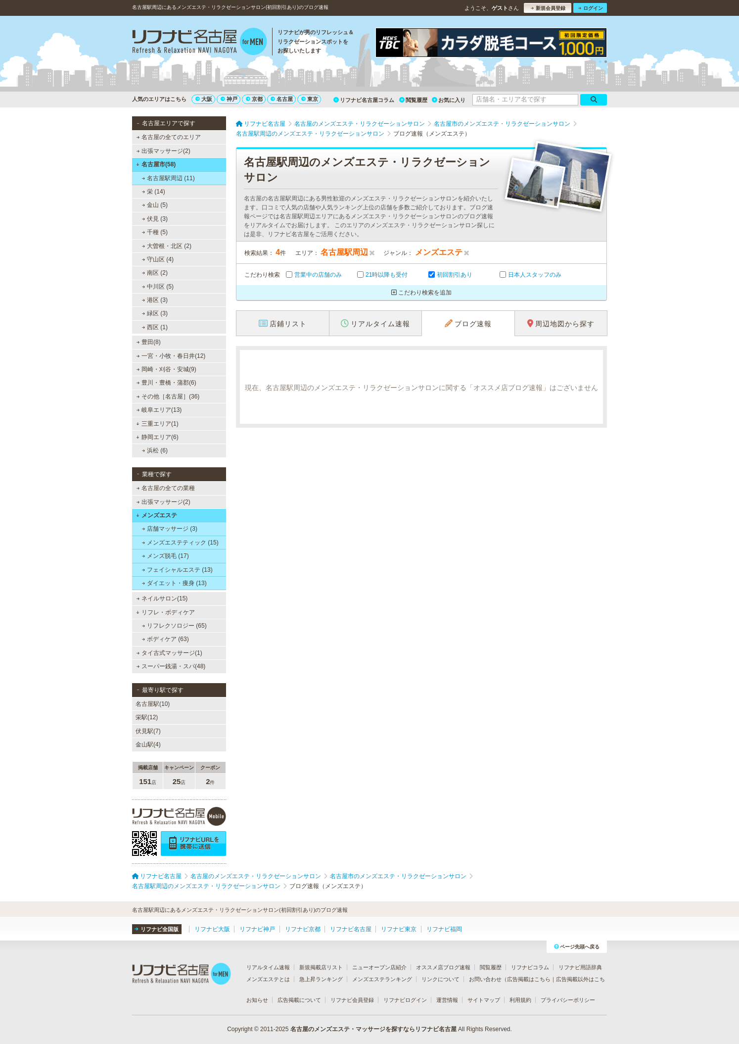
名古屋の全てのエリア (169, 137)
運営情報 (447, 1000)
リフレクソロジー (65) (174, 625)
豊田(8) (149, 342)
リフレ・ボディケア (165, 612)
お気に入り (448, 100)
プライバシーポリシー (568, 1000)
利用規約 (520, 1000)
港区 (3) (155, 300)
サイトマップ (483, 1000)
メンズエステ (156, 515)
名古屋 (282, 99)
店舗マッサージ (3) (169, 528)
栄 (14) (153, 191)
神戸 (229, 99)
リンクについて (440, 979)
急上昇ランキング (321, 979)
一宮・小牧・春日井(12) (171, 355)
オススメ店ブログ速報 (443, 967)
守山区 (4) (158, 259)
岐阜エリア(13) (159, 409)
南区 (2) (155, 272)
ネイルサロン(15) (162, 598)
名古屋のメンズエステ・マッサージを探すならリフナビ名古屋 (373, 1029)
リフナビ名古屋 (350, 929)
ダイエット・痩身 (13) (174, 583)
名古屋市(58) (156, 164)
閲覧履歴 (413, 100)
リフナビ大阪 (212, 929)
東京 (309, 99)
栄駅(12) (147, 717)
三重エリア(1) (157, 423)
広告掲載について (299, 1000)
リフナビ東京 (398, 929)
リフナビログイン (405, 1000)
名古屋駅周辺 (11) (168, 178)
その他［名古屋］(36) (168, 396)
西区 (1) (155, 327)
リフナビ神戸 (257, 929)
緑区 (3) (155, 313)
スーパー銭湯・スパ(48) (171, 666)
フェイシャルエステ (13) (177, 569)
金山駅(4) (148, 744)
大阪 (203, 99)
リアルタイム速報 (268, 967)
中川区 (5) (158, 286)
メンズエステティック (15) (180, 542)
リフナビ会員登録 (352, 1000)
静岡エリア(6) (157, 437)
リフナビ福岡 (444, 929)
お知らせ (257, 1000)
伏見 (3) (155, 218)
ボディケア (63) (165, 639)
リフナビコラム (530, 967)
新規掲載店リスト (321, 967)
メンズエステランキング (382, 979)
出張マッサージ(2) (163, 151)
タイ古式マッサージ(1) (169, 652)
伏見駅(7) (148, 731)
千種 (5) (155, 232)
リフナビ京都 (303, 929)
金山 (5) (155, 204)
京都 (254, 99)
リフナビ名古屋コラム (363, 100)
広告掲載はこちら (529, 979)
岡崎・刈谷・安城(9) (166, 369)
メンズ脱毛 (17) (165, 555)
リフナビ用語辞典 (580, 967)
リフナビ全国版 (157, 929)
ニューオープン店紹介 (379, 967)
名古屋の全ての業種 (166, 488)
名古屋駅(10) (153, 703)
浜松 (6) (155, 450)
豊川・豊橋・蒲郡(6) (166, 382)
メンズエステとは (268, 979)
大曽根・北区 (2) (166, 246)
